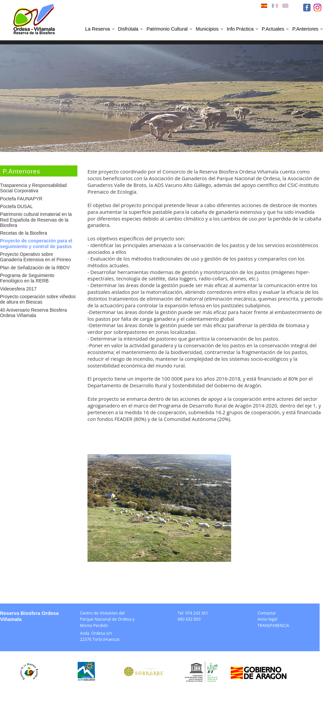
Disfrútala (128, 29)
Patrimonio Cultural (166, 29)
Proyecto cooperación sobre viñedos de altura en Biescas (38, 299)
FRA (275, 7)
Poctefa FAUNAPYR (21, 198)
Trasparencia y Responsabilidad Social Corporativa (33, 188)
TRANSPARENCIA (273, 625)
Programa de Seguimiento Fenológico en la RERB (27, 278)
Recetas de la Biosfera (23, 233)
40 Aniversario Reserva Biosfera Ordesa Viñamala (33, 312)
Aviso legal (268, 619)
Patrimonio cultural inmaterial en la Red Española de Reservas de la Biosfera (36, 219)
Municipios (207, 29)
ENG (286, 7)
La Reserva (97, 29)
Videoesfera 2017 (18, 288)
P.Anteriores (305, 29)
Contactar (267, 613)
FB (307, 7)
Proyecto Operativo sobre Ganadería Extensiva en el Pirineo (35, 256)
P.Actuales (273, 29)
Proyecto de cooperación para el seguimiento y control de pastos (36, 243)
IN (317, 7)
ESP (264, 7)
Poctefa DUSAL (16, 206)
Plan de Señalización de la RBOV (35, 267)
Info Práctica (240, 29)
